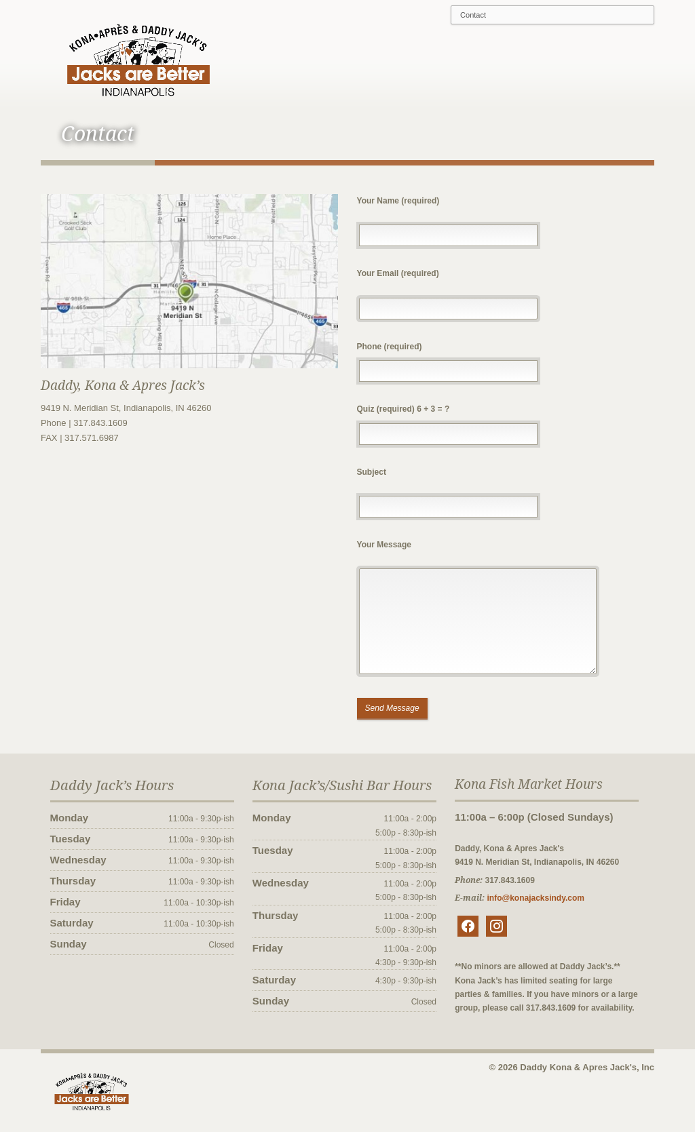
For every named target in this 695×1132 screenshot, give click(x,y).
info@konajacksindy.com (540, 900)
